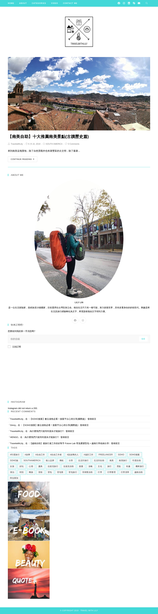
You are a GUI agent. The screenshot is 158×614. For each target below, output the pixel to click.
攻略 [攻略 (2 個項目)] (91, 466)
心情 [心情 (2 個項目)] (31, 466)
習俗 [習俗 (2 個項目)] (40, 472)
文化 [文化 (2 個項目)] (100, 466)
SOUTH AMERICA (54, 144)
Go (143, 339)
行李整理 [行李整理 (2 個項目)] (111, 472)
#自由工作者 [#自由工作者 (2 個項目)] (56, 454)
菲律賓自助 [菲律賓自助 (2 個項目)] (87, 472)
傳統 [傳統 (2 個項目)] (61, 460)
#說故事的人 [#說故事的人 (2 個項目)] (72, 454)
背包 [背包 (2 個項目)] (50, 472)
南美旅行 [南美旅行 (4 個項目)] (123, 460)
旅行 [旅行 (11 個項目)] (109, 466)
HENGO (14, 437)
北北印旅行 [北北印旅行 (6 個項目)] (83, 460)
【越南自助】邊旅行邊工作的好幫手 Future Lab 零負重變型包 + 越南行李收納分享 (69, 443)
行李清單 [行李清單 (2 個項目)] (125, 472)
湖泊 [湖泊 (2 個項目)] (12, 472)
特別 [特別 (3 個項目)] (22, 472)
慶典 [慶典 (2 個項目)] (40, 466)
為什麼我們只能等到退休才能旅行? (46, 431)
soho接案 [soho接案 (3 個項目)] (134, 454)
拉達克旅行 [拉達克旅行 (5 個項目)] (53, 466)
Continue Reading (22, 159)
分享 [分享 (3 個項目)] (71, 460)
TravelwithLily (17, 144)
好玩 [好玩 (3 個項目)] (22, 466)
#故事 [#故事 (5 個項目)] (27, 454)
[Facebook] (75, 320)
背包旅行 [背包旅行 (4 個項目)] (73, 472)
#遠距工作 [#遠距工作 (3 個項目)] (88, 454)
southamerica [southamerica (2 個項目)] (32, 460)
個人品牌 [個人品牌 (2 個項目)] (50, 460)
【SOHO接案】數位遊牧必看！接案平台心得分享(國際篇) (57, 419)
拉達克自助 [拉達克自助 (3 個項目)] (68, 466)
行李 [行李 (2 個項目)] (100, 472)
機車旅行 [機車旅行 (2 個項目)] (140, 466)
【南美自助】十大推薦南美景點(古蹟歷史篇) (48, 136)
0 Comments (73, 144)
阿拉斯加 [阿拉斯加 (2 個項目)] (14, 478)
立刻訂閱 (14, 346)
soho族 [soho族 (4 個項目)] (14, 460)
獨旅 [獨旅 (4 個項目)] (31, 472)
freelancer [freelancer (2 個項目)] (106, 454)
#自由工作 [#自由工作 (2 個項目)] (40, 454)
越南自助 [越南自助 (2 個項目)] (138, 472)
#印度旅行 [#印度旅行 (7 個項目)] (15, 454)
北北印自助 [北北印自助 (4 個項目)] (99, 460)
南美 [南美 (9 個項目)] (112, 460)
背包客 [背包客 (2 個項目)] (60, 472)
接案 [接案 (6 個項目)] (81, 466)
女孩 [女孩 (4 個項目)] (12, 466)
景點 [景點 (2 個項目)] (119, 466)
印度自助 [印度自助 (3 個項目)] (136, 460)
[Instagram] (83, 320)
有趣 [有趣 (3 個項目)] (128, 466)
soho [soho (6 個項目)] (121, 454)
